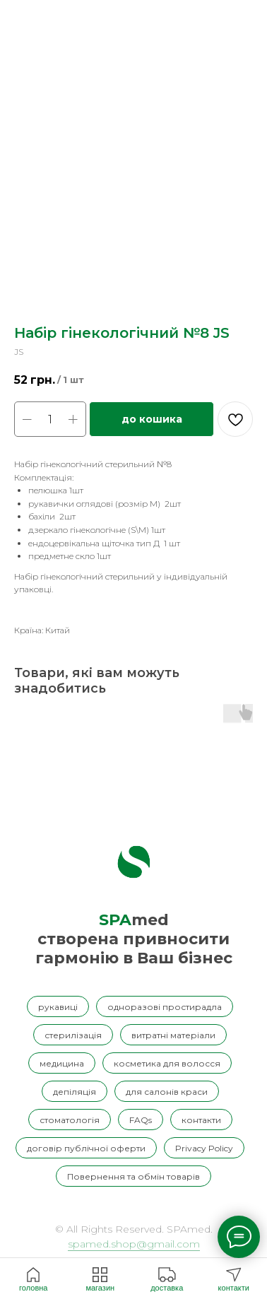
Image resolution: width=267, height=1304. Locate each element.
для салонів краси (167, 1091)
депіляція (74, 1091)
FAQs (140, 1120)
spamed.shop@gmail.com (134, 1244)
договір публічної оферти (86, 1148)
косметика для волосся (167, 1063)
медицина (62, 1063)
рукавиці (58, 1007)
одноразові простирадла (164, 1007)
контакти (201, 1120)
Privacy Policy (204, 1148)
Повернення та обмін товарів (133, 1176)
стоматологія (70, 1120)
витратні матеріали (173, 1035)
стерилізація (73, 1035)
